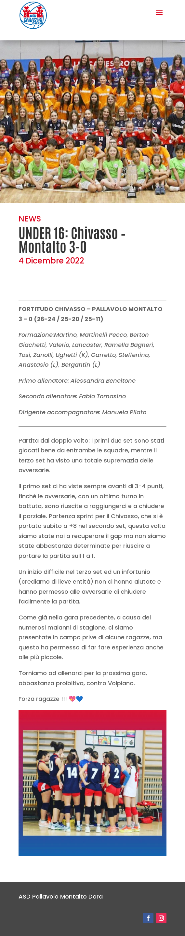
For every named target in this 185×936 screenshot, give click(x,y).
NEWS (30, 218)
